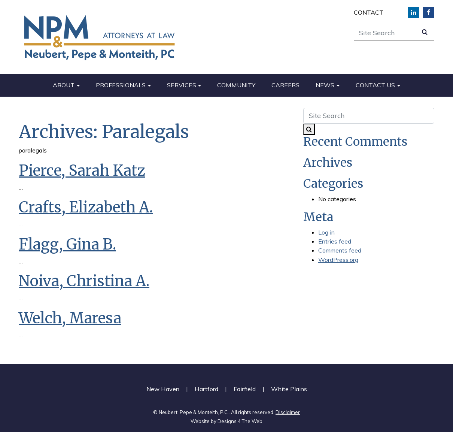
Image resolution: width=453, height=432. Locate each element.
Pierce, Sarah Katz (82, 170)
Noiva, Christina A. (84, 281)
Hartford (206, 389)
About (64, 85)
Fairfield (245, 389)
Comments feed (339, 250)
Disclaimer (288, 412)
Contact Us (375, 85)
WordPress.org (338, 259)
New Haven (162, 389)
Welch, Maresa (70, 318)
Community (236, 85)
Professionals (121, 85)
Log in (326, 232)
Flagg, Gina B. (67, 244)
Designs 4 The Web (240, 421)
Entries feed (334, 241)
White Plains (289, 389)
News (325, 85)
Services (181, 85)
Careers (285, 85)
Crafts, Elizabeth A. (86, 207)
